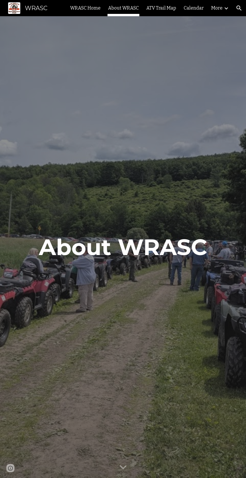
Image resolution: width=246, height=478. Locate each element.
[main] (123, 247)
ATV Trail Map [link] (161, 8)
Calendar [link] (194, 8)
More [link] (217, 8)
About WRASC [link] (123, 8)
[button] (239, 8)
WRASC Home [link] (85, 8)
